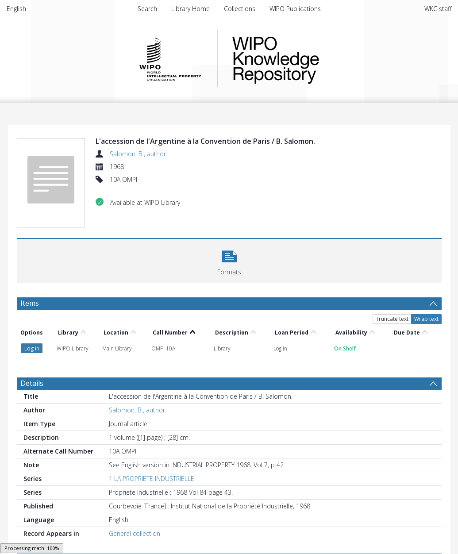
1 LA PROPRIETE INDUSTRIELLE (151, 478)
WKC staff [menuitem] (437, 8)
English (16, 8)
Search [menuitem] (147, 8)
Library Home (190, 8)
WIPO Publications (295, 8)
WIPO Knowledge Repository (312, 58)
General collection (134, 533)
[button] (229, 260)
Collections (239, 8)
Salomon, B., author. (138, 154)
